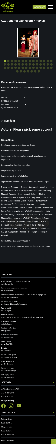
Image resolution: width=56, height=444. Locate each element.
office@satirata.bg (7, 401)
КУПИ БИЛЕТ (39, 7)
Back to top (53, 441)
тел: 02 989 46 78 (7, 393)
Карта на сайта (7, 441)
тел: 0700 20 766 (7, 397)
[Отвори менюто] (50, 7)
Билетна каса (8, 412)
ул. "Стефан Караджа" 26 (10, 389)
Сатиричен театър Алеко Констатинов (7, 7)
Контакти (6, 382)
